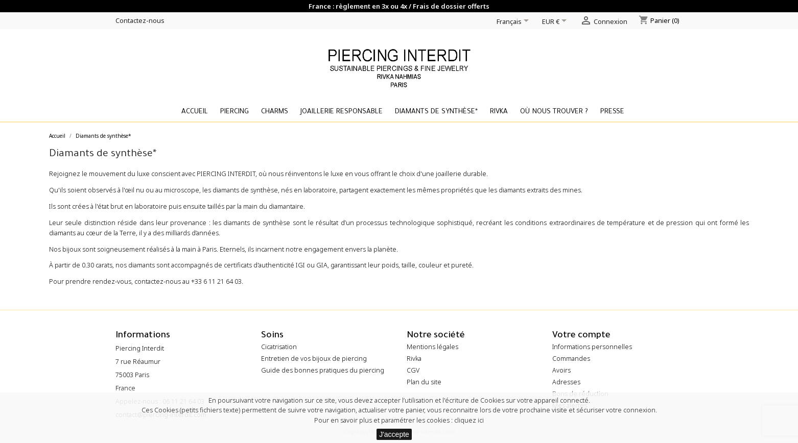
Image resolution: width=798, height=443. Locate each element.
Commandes (571, 358)
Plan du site (424, 382)
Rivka (499, 112)
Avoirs (561, 370)
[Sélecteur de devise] (556, 22)
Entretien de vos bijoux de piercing (314, 358)
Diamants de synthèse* (436, 112)
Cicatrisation (279, 346)
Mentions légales (432, 346)
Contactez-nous (140, 20)
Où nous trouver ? (554, 112)
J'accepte (394, 434)
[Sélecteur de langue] (514, 22)
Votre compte (581, 336)
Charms (274, 112)
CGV (413, 370)
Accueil (194, 112)
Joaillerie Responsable (341, 112)
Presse (612, 112)
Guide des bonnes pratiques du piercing (322, 370)
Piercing (234, 112)
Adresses (566, 382)
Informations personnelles (592, 346)
